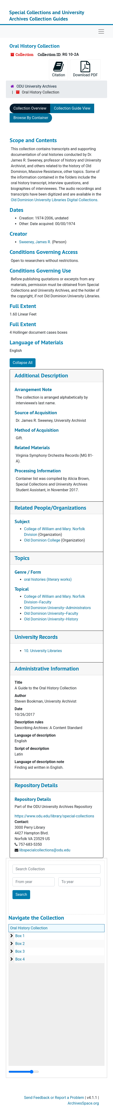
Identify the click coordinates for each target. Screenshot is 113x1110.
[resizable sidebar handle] (23, 1072)
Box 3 (20, 951)
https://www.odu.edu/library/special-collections (54, 816)
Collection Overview (29, 108)
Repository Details (36, 785)
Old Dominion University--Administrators (57, 608)
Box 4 (20, 959)
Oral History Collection (29, 928)
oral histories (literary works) (48, 579)
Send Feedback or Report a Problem (54, 1097)
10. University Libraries (43, 651)
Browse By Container (30, 117)
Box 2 (20, 943)
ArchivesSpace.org (83, 1103)
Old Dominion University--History (51, 619)
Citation (58, 69)
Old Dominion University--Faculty (51, 613)
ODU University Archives (36, 86)
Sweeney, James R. (35, 242)
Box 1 (20, 936)
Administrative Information (47, 668)
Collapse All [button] (22, 362)
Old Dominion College (42, 540)
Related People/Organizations (50, 507)
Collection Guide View (72, 108)
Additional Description (41, 375)
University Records (36, 636)
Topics (22, 558)
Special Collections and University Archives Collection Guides (46, 15)
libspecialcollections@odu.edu (44, 850)
